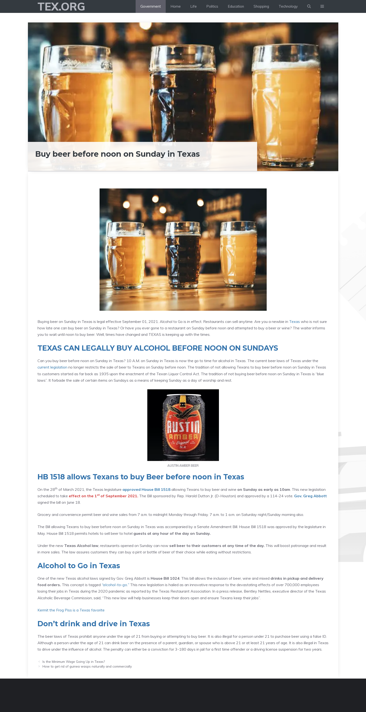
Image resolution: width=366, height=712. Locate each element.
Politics (212, 6)
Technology (288, 6)
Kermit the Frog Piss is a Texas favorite (71, 610)
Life (193, 6)
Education (236, 6)
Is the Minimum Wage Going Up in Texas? (73, 661)
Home (175, 6)
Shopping (261, 6)
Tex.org (61, 6)
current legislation (52, 367)
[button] (322, 6)
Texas (294, 321)
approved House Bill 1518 (146, 489)
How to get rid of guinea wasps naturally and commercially (87, 666)
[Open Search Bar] (309, 6)
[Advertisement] (183, 58)
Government (150, 6)
